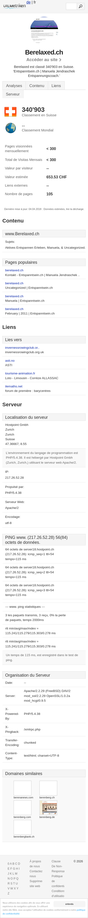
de (28, 2)
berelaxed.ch (14, 270)
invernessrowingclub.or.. (22, 347)
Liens (56, 86)
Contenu (36, 86)
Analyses (14, 86)
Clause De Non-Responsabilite (61, 866)
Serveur (13, 94)
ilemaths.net (13, 386)
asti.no (10, 360)
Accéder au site (41, 59)
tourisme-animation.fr (20, 373)
